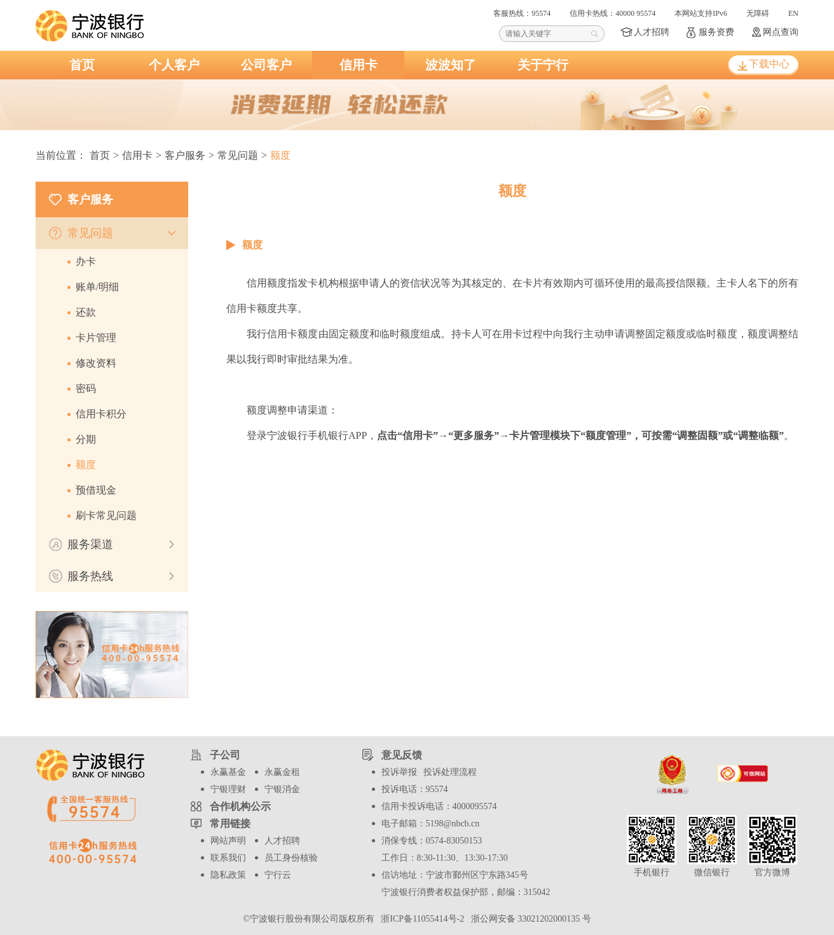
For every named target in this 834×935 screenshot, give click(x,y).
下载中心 (769, 63)
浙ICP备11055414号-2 (421, 919)
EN (793, 13)
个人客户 (174, 65)
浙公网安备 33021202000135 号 (529, 919)
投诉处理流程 (450, 772)
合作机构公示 (240, 806)
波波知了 (450, 65)
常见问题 (237, 155)
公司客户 (266, 65)
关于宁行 (542, 65)
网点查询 (780, 32)
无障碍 (757, 13)
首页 (82, 65)
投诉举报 (399, 772)
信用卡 (358, 65)
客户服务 (185, 155)
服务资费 (716, 32)
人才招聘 (651, 32)
